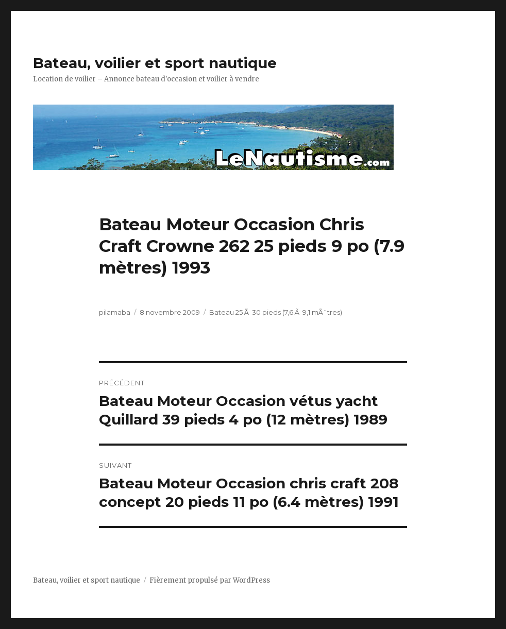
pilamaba (114, 312)
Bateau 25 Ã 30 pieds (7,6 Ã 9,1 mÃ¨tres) (275, 312)
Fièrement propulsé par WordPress (209, 580)
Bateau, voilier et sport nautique (155, 63)
